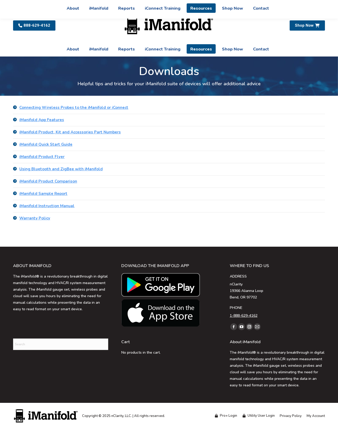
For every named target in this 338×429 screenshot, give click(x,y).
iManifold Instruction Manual (47, 205)
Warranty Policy (34, 218)
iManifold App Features (41, 119)
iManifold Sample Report (43, 193)
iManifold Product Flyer (42, 156)
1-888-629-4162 (243, 315)
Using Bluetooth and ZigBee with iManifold (61, 169)
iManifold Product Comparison (48, 181)
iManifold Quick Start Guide (45, 144)
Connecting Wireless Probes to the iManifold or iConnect (73, 107)
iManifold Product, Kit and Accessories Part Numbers (70, 132)
